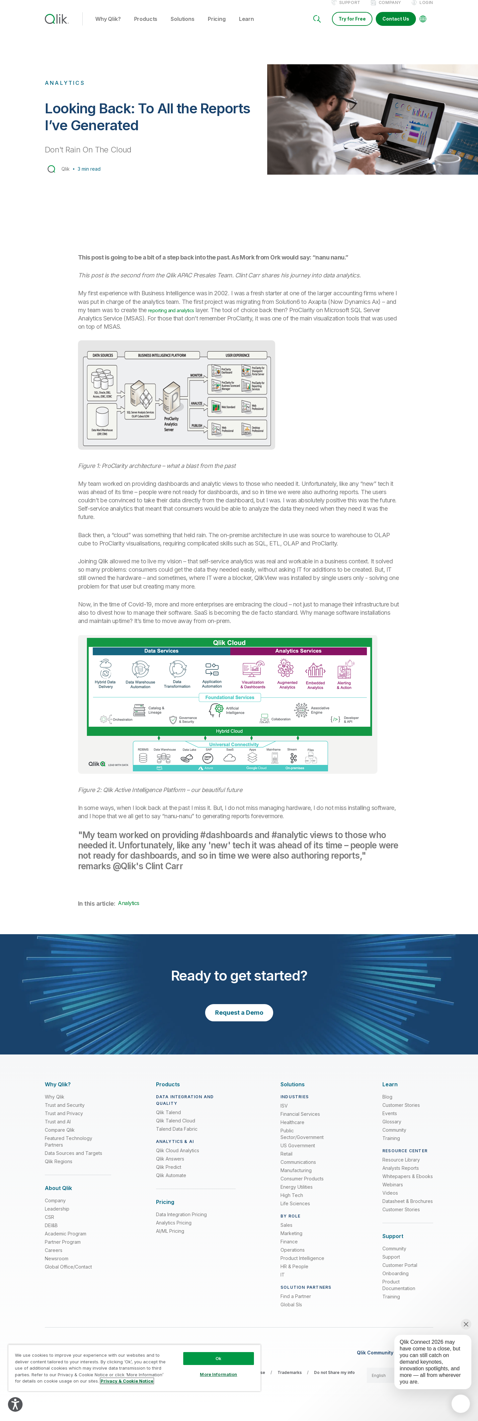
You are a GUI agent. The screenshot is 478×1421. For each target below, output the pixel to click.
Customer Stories (401, 1112)
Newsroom (56, 1266)
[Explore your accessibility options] (15, 1404)
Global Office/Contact (68, 1274)
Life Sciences (295, 1211)
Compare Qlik (60, 1137)
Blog (387, 1104)
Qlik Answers (170, 1166)
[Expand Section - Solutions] (292, 1091)
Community (394, 1137)
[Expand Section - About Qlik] (58, 1195)
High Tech (291, 1202)
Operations (292, 1257)
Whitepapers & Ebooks (407, 1183)
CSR (49, 1224)
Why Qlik (54, 1104)
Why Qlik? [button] (108, 26)
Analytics (128, 910)
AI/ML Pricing (170, 1238)
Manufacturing (296, 1177)
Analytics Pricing (174, 1230)
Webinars (392, 1192)
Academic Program (65, 1241)
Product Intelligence (302, 1265)
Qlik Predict (168, 1174)
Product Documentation (398, 1292)
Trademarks (290, 1379)
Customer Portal (399, 1272)
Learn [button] (246, 26)
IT (282, 1282)
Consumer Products (302, 1186)
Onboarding (395, 1280)
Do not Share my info (334, 1379)
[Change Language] (423, 25)
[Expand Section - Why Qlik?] (58, 1091)
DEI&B (51, 1232)
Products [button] (146, 26)
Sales (286, 1232)
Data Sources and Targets (73, 1160)
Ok (218, 1358)
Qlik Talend (168, 1119)
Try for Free (352, 25)
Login (426, 9)
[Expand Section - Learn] (390, 1091)
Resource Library (401, 1167)
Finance (289, 1249)
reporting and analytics (177, 316)
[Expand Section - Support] (392, 1243)
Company (390, 9)
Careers (53, 1257)
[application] (460, 1404)
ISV (284, 1113)
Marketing (291, 1240)
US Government (297, 1153)
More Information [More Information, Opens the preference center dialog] (218, 1374)
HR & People (294, 1274)
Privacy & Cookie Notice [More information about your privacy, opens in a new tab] (127, 1381)
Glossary (391, 1129)
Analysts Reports (400, 1175)
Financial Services (300, 1121)
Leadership (57, 1216)
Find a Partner (295, 1303)
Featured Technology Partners (68, 1149)
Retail (286, 1161)
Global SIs (291, 1312)
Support (349, 9)
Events (389, 1120)
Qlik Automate (171, 1182)
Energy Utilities (296, 1194)
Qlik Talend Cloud (175, 1128)
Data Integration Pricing (181, 1221)
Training (391, 1145)
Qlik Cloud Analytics (177, 1158)
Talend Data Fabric (177, 1136)
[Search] (317, 26)
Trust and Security (65, 1112)
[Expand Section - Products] (168, 1091)
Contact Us (395, 25)
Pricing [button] (217, 26)
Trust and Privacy (64, 1120)
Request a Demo (239, 1019)
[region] (134, 1367)
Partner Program (63, 1249)
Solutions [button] (183, 26)
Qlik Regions (58, 1168)
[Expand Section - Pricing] (165, 1209)
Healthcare (292, 1129)
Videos (390, 1200)
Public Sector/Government (302, 1141)
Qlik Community (375, 1359)
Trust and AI (58, 1129)
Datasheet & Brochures (407, 1208)
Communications (298, 1169)
